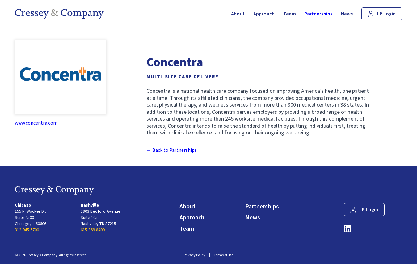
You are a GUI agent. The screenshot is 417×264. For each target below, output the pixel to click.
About (187, 206)
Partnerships (262, 206)
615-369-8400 (93, 230)
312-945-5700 (27, 230)
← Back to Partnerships (171, 150)
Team (186, 228)
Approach (191, 217)
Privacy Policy (194, 255)
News (252, 217)
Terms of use (223, 255)
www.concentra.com (36, 123)
